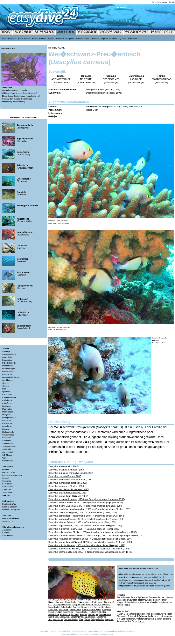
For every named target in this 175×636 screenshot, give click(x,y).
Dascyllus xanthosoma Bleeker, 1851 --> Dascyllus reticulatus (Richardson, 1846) (89, 548)
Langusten (53, 609)
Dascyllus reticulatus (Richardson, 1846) (68, 489)
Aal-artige (6, 351)
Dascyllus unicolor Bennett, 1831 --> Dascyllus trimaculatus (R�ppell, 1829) (86, 545)
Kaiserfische (7, 395)
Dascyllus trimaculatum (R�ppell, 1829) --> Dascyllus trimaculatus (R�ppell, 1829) (90, 542)
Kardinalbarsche (9, 397)
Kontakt (172, 2)
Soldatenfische (8, 452)
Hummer (95, 605)
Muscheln (52, 612)
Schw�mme (7, 536)
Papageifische (81, 612)
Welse (5, 458)
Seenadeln (6, 441)
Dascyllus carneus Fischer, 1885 (64, 476)
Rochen (5, 429)
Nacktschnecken (9, 472)
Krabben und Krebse (90, 607)
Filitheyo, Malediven (63, 327)
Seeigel (5, 478)
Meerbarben (7, 409)
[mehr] (127, 605)
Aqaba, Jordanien (61, 221)
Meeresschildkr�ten (10, 518)
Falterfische (7, 374)
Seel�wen (53, 617)
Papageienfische (9, 418)
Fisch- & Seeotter (9, 507)
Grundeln (6, 383)
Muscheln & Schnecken (12, 475)
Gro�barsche (8, 380)
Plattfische (6, 420)
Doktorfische (7, 366)
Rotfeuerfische (8, 432)
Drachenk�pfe (8, 369)
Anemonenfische (9, 354)
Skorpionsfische (9, 446)
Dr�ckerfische (8, 372)
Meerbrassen (7, 412)
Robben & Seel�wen (11, 510)
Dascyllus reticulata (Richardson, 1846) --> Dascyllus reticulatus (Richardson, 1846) (90, 539)
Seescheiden (7, 487)
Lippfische (6, 406)
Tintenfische (7, 492)
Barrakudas (7, 360)
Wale (81, 619)
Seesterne (6, 481)
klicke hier (156, 580)
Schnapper (7, 438)
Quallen (5, 469)
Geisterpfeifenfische (10, 377)
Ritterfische (7, 426)
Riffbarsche (7, 423)
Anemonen (7, 530)
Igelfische (6, 392)
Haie (4, 389)
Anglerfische (7, 357)
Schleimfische (8, 435)
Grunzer (5, 386)
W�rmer (6, 495)
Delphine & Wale (9, 504)
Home (154, 2)
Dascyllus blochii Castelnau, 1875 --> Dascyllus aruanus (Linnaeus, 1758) (85, 506)
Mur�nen (6, 415)
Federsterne (7, 484)
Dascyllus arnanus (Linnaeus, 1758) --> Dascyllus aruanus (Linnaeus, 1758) (86, 499)
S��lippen (7, 455)
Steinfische (7, 449)
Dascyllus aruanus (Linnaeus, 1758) (66, 469)
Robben (75, 614)
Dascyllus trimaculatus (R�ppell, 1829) (68, 496)
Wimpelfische (8, 461)
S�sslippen (89, 617)
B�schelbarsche (9, 363)
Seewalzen (7, 490)
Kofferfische (7, 400)
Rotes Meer (92, 110)
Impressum (162, 2)
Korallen (5, 533)
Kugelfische (7, 403)
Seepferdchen (8, 444)
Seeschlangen (8, 521)
